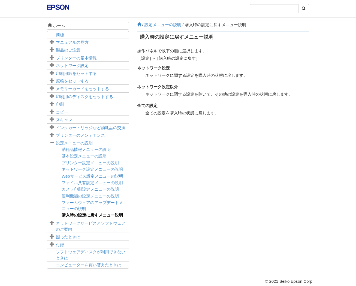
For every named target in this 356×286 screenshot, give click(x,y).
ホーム (56, 25)
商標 (60, 34)
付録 (60, 244)
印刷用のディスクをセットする (84, 96)
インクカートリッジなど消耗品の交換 (90, 127)
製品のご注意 (68, 50)
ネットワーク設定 (72, 65)
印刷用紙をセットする (76, 73)
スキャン (64, 119)
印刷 (60, 104)
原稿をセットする (72, 81)
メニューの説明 (74, 143)
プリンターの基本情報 (76, 58)
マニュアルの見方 (72, 42)
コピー (62, 112)
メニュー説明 (92, 215)
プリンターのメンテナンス (80, 135)
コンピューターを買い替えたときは (88, 265)
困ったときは (68, 237)
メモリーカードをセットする (82, 88)
